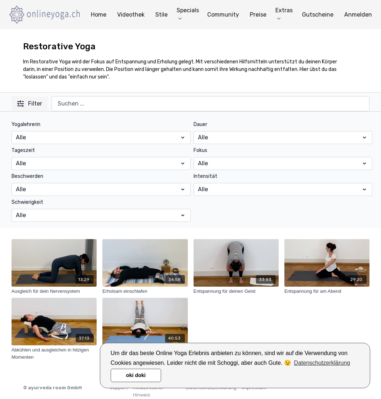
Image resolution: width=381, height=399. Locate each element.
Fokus (200, 150)
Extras (284, 13)
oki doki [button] (136, 375)
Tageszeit (23, 150)
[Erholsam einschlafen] (144, 291)
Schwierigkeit (27, 202)
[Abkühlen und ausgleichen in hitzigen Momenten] (54, 353)
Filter (29, 103)
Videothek (131, 14)
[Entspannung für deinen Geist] (236, 291)
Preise (258, 14)
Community (223, 14)
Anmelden (358, 14)
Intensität (205, 176)
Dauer (200, 124)
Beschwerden (27, 176)
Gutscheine (317, 14)
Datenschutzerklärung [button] (322, 363)
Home (98, 14)
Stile (161, 14)
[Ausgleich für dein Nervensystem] (54, 291)
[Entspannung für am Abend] (326, 291)
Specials (188, 13)
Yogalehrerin (26, 124)
